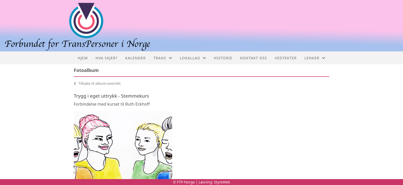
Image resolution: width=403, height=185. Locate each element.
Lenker (315, 57)
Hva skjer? (107, 57)
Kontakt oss (253, 57)
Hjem (83, 57)
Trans (162, 57)
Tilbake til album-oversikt (97, 83)
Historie (223, 57)
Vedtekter (286, 57)
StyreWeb (222, 182)
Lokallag (193, 57)
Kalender (135, 57)
